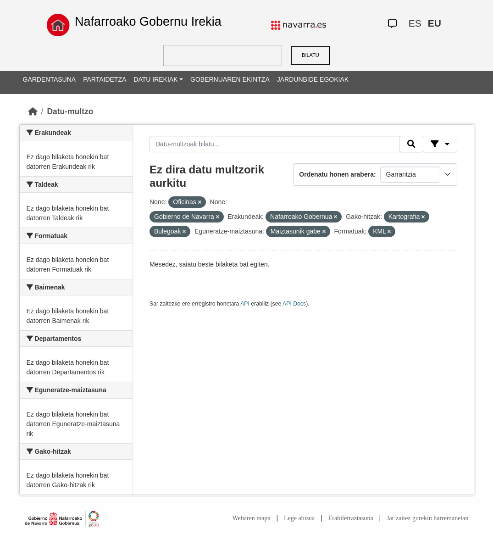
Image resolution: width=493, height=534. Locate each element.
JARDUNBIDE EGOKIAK (313, 79)
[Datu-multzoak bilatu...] (275, 144)
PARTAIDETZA (104, 79)
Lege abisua (299, 518)
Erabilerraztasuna (350, 518)
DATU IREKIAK (155, 79)
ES (415, 23)
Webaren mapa (251, 518)
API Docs (294, 303)
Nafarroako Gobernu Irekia (148, 21)
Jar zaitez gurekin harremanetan (427, 518)
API (244, 303)
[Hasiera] (33, 111)
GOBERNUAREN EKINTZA (230, 79)
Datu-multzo (70, 111)
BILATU (310, 55)
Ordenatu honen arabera (336, 174)
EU (434, 23)
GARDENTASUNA (49, 79)
